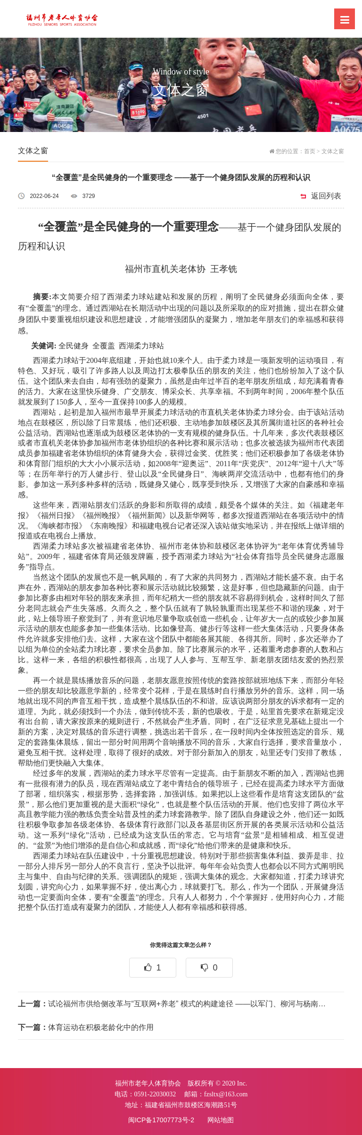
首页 (309, 151)
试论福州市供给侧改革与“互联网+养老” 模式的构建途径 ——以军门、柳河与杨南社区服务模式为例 (174, 1004)
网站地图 (220, 1120)
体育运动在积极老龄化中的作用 (86, 1027)
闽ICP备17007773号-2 (161, 1120)
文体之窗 (332, 151)
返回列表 (326, 196)
